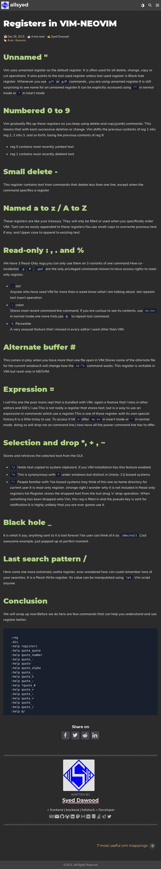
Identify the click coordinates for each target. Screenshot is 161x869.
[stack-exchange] (93, 817)
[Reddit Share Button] (85, 735)
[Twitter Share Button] (75, 735)
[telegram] (104, 817)
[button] (157, 5)
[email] (57, 817)
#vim (11, 40)
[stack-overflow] (98, 817)
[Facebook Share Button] (66, 735)
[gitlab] (67, 817)
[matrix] (83, 817)
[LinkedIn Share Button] (95, 735)
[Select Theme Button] (142, 5)
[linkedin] (72, 817)
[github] (62, 817)
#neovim (20, 40)
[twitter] (109, 817)
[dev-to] (51, 817)
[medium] (88, 817)
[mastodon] (77, 817)
